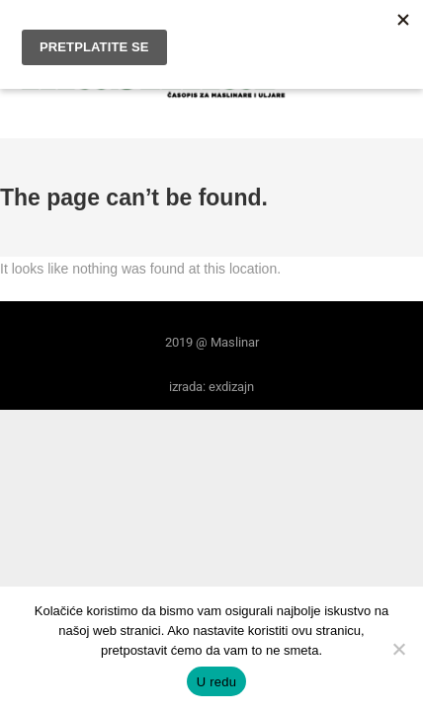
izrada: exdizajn (211, 386)
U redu (217, 681)
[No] (398, 649)
